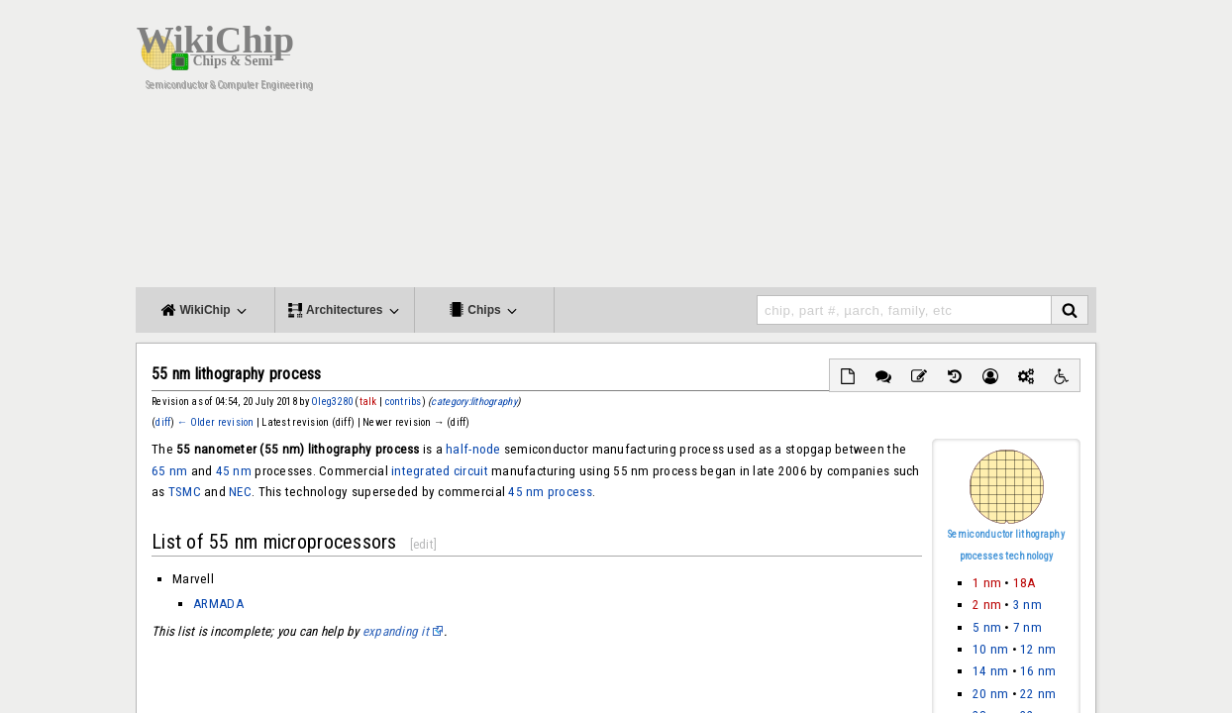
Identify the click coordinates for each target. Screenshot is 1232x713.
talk (368, 401)
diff (162, 422)
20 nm (990, 693)
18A (1024, 582)
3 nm (1027, 604)
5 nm (987, 627)
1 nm (987, 582)
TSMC (184, 491)
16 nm (1038, 670)
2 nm (987, 604)
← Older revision (216, 422)
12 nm (1038, 649)
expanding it (395, 631)
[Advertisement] (774, 148)
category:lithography (473, 401)
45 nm (234, 470)
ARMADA (218, 603)
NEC (240, 491)
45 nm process (549, 491)
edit (423, 544)
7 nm (1027, 627)
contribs (403, 401)
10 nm (990, 649)
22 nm (1038, 693)
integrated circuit (439, 470)
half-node (473, 449)
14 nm (990, 670)
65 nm (169, 470)
